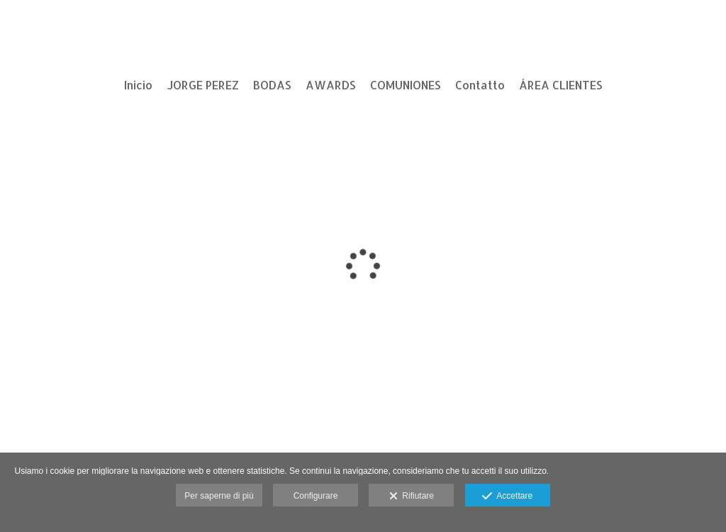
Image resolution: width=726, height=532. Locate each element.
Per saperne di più (218, 496)
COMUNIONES (405, 85)
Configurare (316, 496)
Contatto (480, 85)
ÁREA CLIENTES (561, 85)
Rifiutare (411, 496)
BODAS (272, 85)
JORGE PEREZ (203, 85)
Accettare (507, 496)
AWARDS (331, 85)
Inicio (138, 85)
